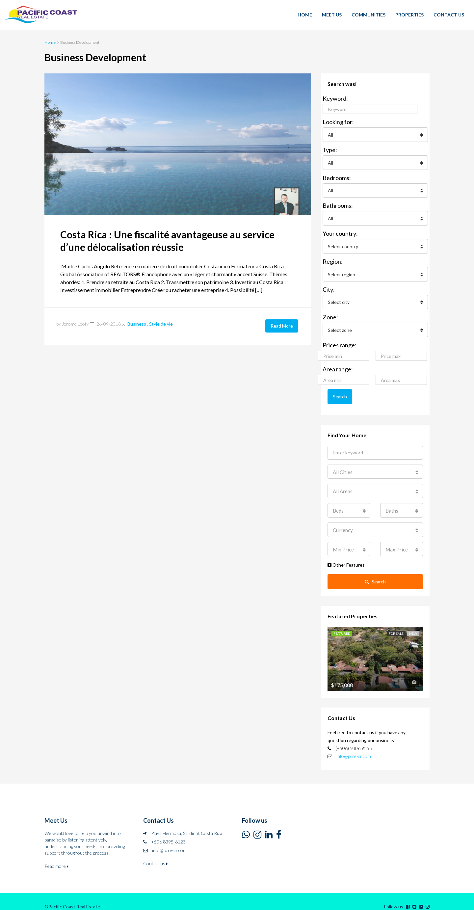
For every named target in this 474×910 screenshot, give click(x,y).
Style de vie (161, 324)
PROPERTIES (409, 14)
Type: (330, 149)
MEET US (332, 14)
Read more (56, 857)
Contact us (155, 854)
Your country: (340, 231)
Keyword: (335, 98)
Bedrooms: (337, 176)
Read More (282, 325)
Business (136, 324)
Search (340, 391)
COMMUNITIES (368, 14)
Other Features (346, 557)
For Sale (396, 625)
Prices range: (339, 340)
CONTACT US (449, 14)
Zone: (330, 313)
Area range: (338, 364)
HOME (305, 14)
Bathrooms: (338, 203)
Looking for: (338, 121)
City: (329, 285)
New (413, 625)
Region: (333, 258)
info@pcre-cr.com (353, 747)
